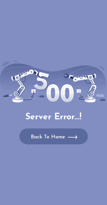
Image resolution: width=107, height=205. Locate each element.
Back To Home (48, 137)
